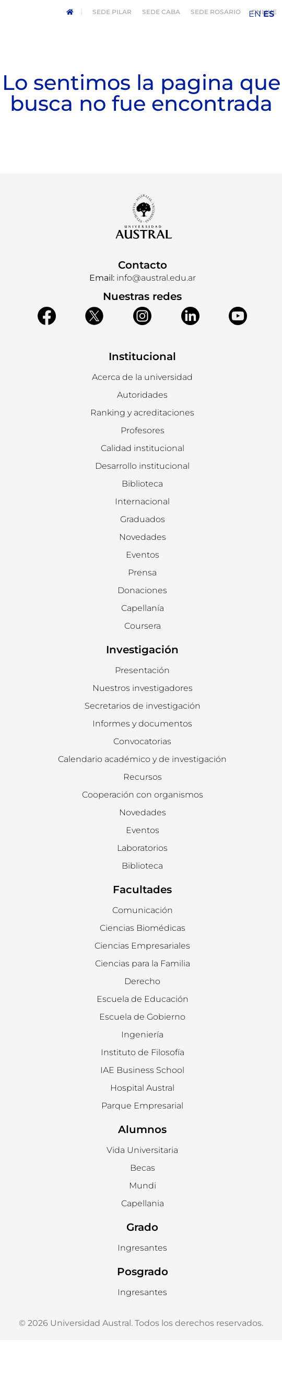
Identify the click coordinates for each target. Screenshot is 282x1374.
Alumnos (142, 1163)
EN (255, 14)
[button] (142, 429)
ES (268, 14)
